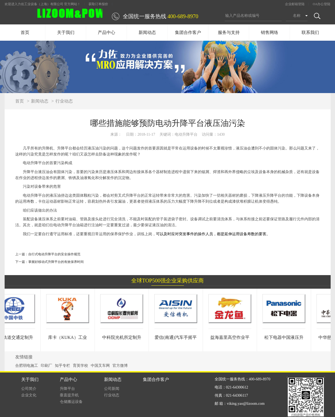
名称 (296, 16)
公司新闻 (111, 389)
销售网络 (269, 32)
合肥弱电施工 (26, 366)
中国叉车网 (100, 366)
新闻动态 (147, 32)
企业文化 (28, 395)
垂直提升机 (69, 395)
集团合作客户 (188, 32)
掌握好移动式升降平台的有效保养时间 (56, 262)
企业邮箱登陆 (295, 4)
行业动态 (64, 101)
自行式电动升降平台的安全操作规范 (54, 254)
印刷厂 (46, 366)
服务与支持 (229, 32)
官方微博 (120, 366)
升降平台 (67, 389)
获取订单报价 (98, 4)
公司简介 (28, 389)
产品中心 (106, 32)
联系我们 (310, 32)
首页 (25, 32)
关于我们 (65, 32)
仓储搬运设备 (71, 402)
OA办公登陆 (321, 4)
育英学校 (80, 366)
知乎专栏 (62, 366)
